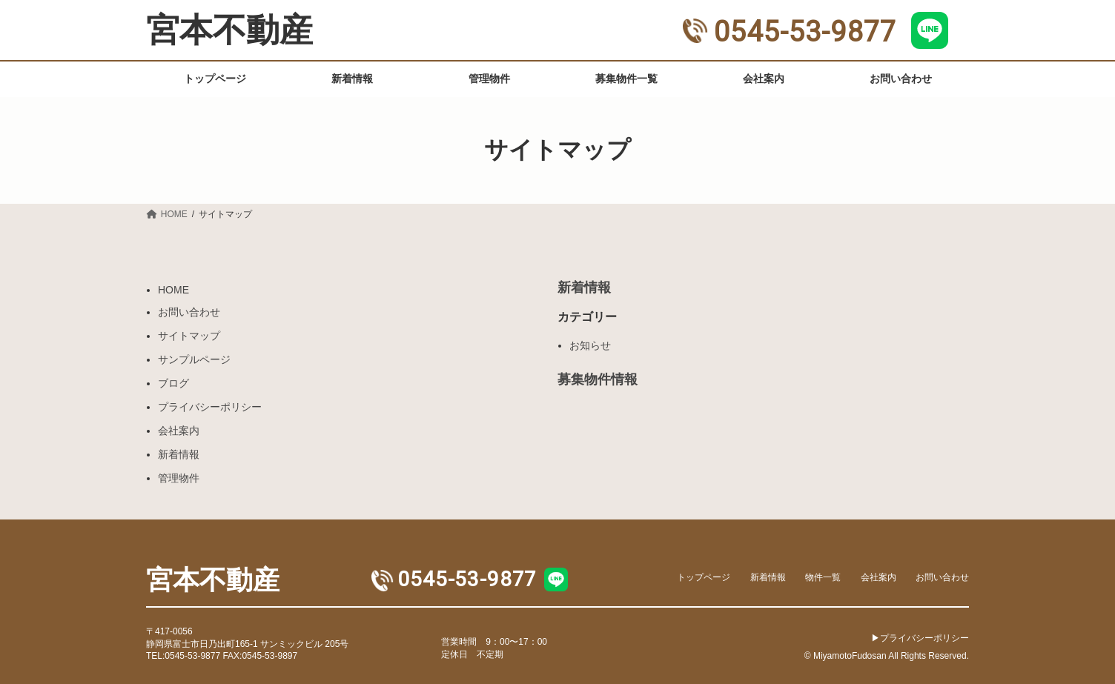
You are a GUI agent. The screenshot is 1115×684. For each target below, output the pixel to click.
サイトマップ (189, 336)
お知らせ (590, 345)
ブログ (173, 383)
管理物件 (178, 478)
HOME (173, 290)
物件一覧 (823, 576)
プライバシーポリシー (210, 407)
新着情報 (178, 454)
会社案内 (178, 430)
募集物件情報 (598, 379)
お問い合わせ (189, 312)
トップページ (703, 576)
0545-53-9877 (789, 32)
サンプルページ (194, 359)
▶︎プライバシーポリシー (920, 637)
